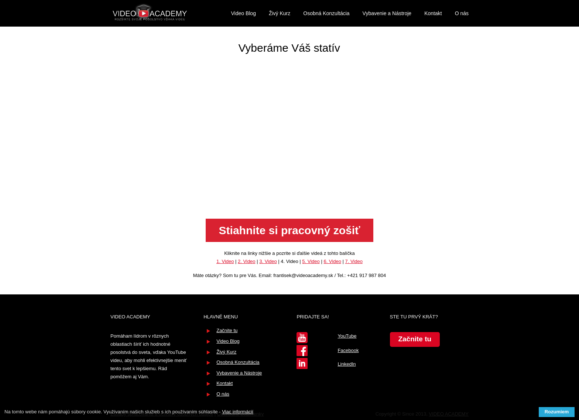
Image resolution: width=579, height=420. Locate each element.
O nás (462, 13)
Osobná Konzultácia (326, 13)
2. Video (246, 261)
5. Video (310, 261)
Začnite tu (226, 330)
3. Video (268, 261)
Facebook (348, 350)
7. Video (353, 261)
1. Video (225, 261)
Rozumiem (557, 411)
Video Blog (243, 13)
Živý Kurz (279, 13)
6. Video (332, 261)
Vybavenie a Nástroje (387, 13)
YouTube (347, 336)
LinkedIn (347, 364)
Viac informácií (237, 411)
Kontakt (433, 13)
